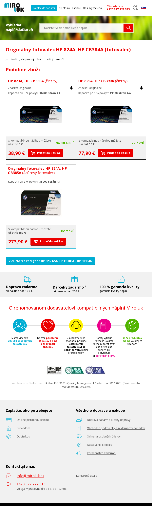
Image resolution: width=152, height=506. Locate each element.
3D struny (64, 8)
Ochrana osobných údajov (104, 436)
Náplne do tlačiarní (44, 8)
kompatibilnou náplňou (25, 140)
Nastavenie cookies (99, 445)
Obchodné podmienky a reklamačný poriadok (116, 428)
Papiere (76, 8)
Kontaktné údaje (86, 475)
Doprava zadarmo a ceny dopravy (108, 420)
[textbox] (82, 28)
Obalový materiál (92, 8)
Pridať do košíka (45, 153)
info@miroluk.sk (30, 475)
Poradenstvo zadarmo (101, 453)
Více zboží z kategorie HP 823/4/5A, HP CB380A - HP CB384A (50, 261)
